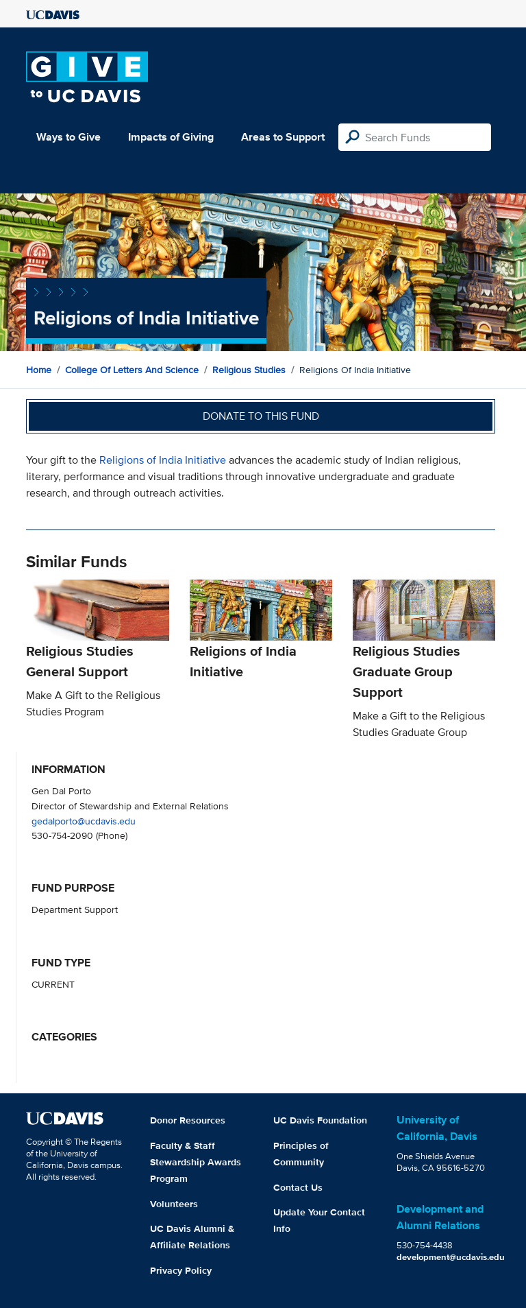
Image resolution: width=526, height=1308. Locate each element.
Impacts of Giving (171, 137)
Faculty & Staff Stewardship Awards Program (195, 1162)
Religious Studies (249, 370)
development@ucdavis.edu (451, 1256)
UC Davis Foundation (320, 1120)
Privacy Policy (181, 1270)
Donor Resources (187, 1120)
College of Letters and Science (132, 370)
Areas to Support (283, 137)
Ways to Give (68, 137)
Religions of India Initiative (162, 460)
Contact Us (298, 1187)
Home (38, 370)
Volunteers (174, 1204)
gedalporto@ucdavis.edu (84, 820)
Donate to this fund (261, 416)
